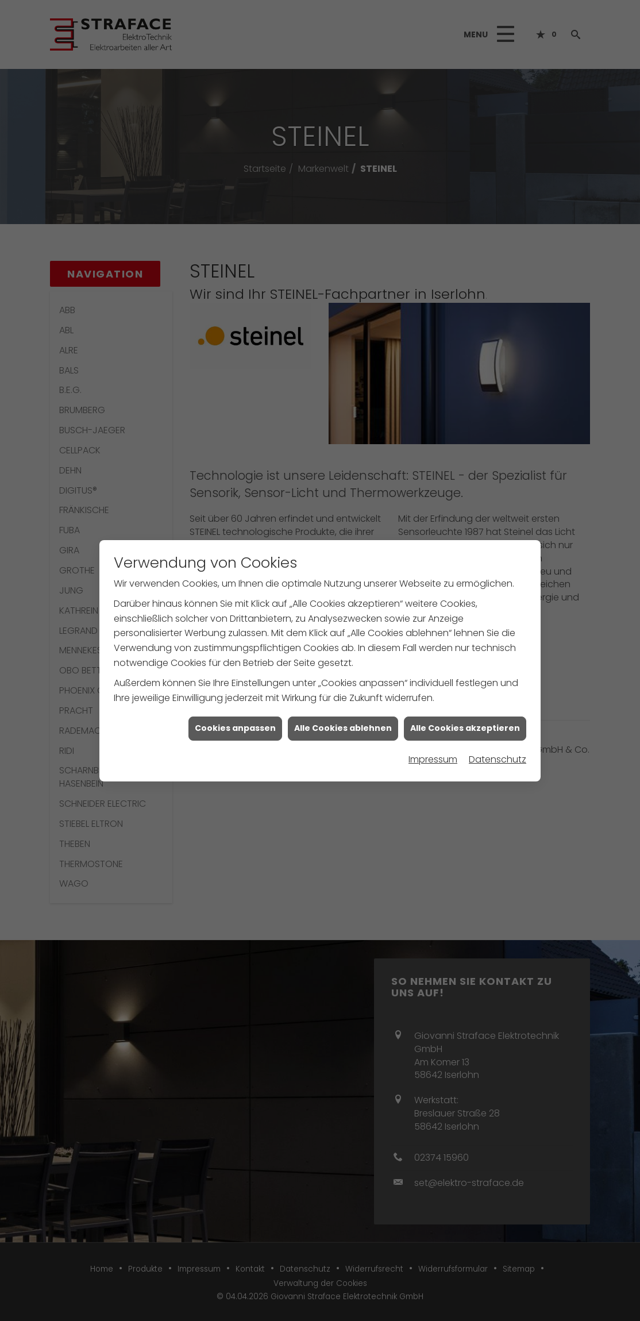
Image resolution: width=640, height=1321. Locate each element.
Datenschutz (497, 747)
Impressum (432, 747)
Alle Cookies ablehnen (343, 716)
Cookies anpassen (235, 716)
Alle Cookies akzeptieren (465, 716)
